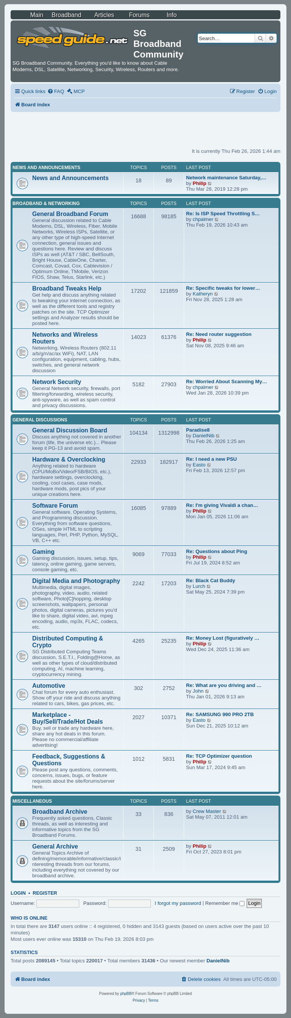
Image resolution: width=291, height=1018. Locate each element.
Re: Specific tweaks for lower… (223, 288)
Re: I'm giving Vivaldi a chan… (222, 505)
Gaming (43, 552)
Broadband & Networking (46, 203)
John (198, 691)
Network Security (56, 382)
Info (172, 15)
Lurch (199, 586)
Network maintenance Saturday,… (226, 177)
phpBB (125, 994)
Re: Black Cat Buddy (210, 580)
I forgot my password (178, 903)
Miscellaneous (32, 801)
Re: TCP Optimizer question (219, 756)
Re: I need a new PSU (211, 459)
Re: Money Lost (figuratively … (222, 638)
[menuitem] (55, 91)
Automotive (48, 685)
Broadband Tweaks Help (67, 288)
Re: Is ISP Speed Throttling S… (223, 213)
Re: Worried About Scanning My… (226, 381)
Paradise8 (198, 430)
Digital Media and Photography (76, 581)
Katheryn (203, 294)
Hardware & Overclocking (68, 459)
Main (37, 15)
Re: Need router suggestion (219, 334)
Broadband (66, 15)
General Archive (55, 846)
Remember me (225, 903)
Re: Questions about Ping (216, 551)
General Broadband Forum (70, 214)
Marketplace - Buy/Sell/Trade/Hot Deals (67, 718)
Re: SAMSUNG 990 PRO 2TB (220, 714)
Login (18, 893)
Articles (104, 15)
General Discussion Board (69, 430)
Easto (199, 465)
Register (45, 893)
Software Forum (55, 505)
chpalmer (203, 219)
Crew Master (207, 811)
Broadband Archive (59, 811)
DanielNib (203, 435)
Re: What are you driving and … (223, 685)
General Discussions (40, 420)
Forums (139, 15)
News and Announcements (46, 167)
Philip (200, 183)
